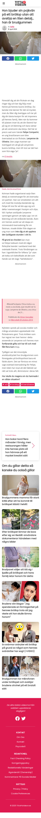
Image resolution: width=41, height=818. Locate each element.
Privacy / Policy (20, 789)
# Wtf (5, 384)
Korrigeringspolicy (20, 763)
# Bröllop (14, 384)
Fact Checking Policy (20, 758)
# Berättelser (27, 384)
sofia (12, 27)
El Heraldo (8, 156)
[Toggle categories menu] (3, 3)
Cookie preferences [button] (20, 793)
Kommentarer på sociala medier (20, 777)
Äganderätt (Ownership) (21, 772)
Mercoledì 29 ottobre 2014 (22, 320)
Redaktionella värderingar (20, 767)
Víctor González (26, 317)
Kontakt (20, 741)
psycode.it (20, 746)
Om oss (20, 737)
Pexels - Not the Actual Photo (11, 189)
